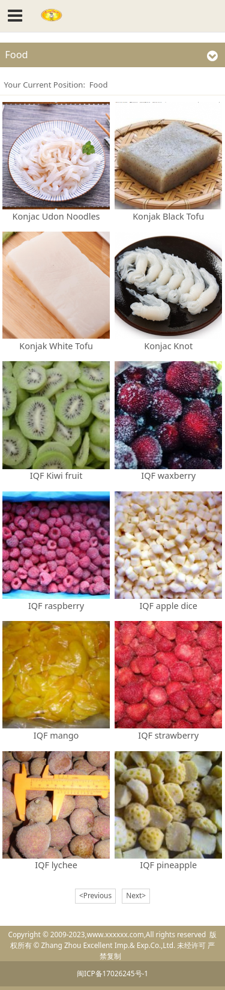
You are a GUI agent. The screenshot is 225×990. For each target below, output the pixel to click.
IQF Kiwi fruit (56, 475)
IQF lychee (56, 865)
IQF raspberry (56, 605)
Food (98, 84)
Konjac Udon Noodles (56, 216)
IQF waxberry (168, 475)
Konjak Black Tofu (168, 216)
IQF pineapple (168, 865)
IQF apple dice (168, 605)
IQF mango (56, 735)
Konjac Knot (168, 346)
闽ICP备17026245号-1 (112, 973)
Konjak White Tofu (56, 346)
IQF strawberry (168, 735)
